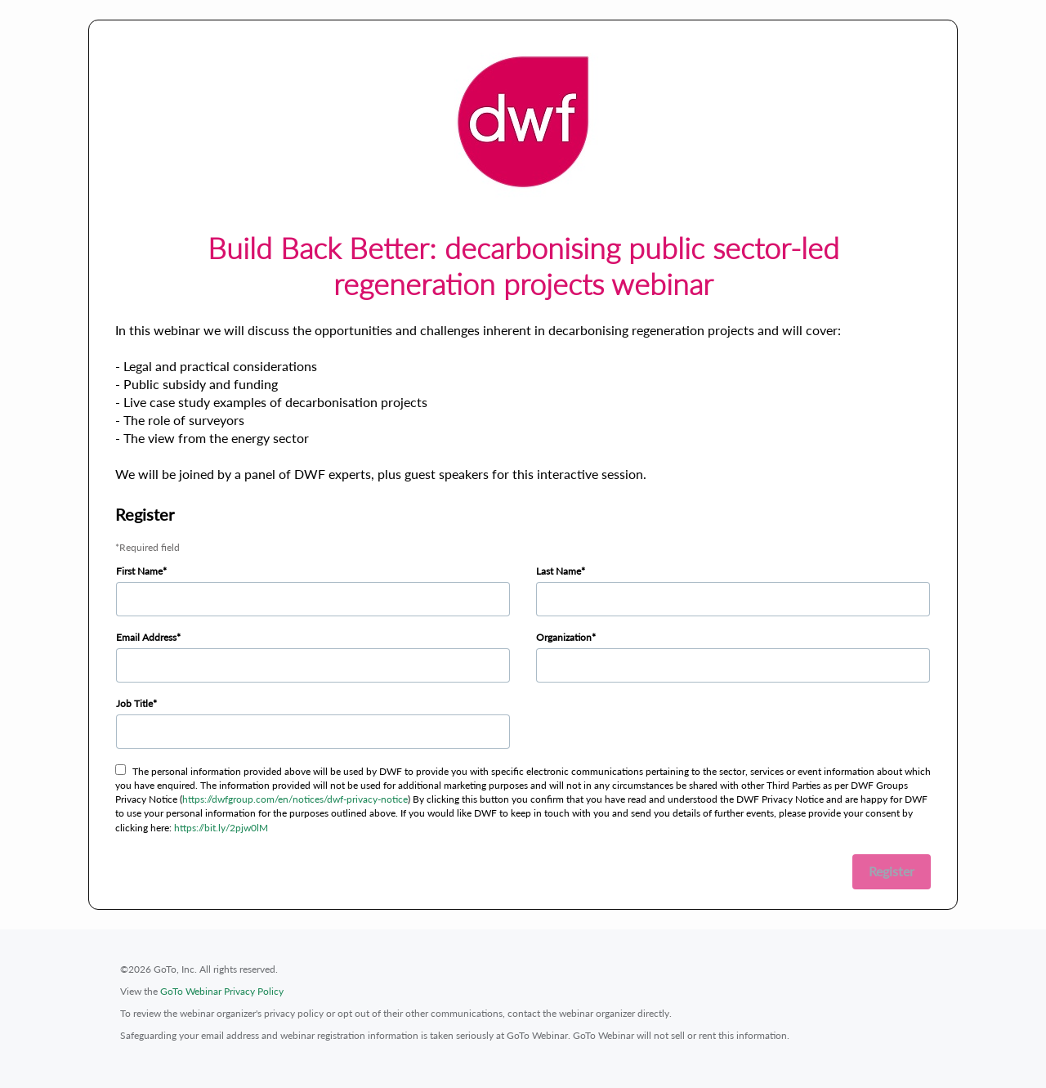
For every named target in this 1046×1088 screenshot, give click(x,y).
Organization (564, 637)
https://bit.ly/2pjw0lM (221, 828)
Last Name (558, 571)
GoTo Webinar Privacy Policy (222, 991)
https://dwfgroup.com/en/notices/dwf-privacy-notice (295, 799)
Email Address (146, 637)
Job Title (134, 703)
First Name (139, 571)
